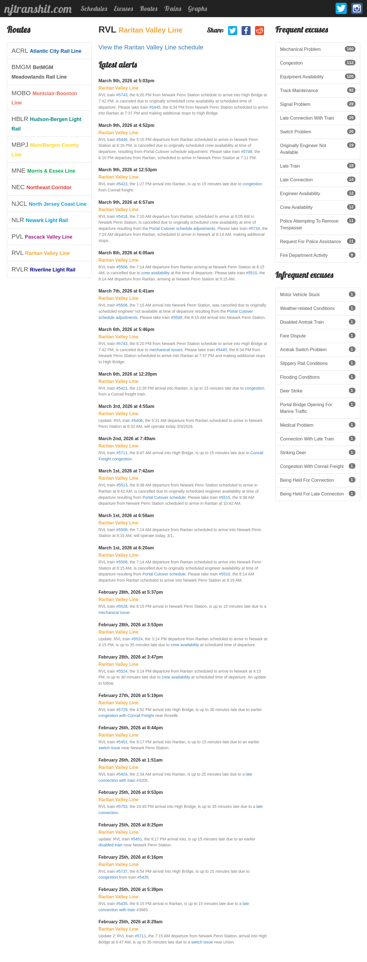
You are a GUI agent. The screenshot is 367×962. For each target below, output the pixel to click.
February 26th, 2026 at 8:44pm (130, 727)
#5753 (121, 806)
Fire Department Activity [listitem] (317, 255)
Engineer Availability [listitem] (317, 193)
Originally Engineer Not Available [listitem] (317, 148)
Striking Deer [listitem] (317, 452)
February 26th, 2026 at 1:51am (130, 760)
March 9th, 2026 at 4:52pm (126, 125)
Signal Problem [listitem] (317, 104)
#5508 (121, 267)
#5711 (121, 453)
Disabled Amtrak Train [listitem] (317, 322)
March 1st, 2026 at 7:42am (126, 471)
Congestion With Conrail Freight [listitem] (317, 466)
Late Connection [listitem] (317, 179)
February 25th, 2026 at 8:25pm (130, 824)
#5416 (121, 216)
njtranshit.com (38, 9)
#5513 (121, 485)
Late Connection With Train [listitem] (317, 117)
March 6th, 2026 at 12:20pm (127, 374)
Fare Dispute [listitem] (317, 335)
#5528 (121, 606)
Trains (172, 8)
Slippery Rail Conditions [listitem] (317, 363)
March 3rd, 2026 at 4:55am (126, 406)
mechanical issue (113, 612)
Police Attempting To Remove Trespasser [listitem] (317, 224)
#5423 (121, 184)
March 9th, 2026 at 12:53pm (127, 169)
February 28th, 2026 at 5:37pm (130, 592)
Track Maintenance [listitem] (317, 90)
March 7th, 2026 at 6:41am (126, 291)
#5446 (121, 139)
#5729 (121, 709)
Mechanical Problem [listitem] (317, 49)
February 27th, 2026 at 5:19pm (130, 695)
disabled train (110, 845)
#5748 (246, 151)
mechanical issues (166, 350)
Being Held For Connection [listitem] (317, 480)
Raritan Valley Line (151, 30)
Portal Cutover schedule (164, 497)
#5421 (121, 388)
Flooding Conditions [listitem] (317, 377)
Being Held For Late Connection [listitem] (317, 493)
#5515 (224, 497)
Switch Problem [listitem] (317, 131)
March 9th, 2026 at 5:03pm (126, 80)
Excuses (123, 8)
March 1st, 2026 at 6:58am (126, 515)
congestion (252, 184)
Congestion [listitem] (317, 62)
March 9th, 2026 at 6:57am (126, 202)
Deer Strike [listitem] (317, 390)
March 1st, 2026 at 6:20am (126, 547)
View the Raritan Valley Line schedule (150, 47)
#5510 (251, 273)
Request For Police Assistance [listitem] (317, 241)
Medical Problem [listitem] (317, 425)
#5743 (121, 95)
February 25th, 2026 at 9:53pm (130, 792)
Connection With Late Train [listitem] (317, 438)
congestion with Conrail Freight (126, 715)
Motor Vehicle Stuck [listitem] (317, 294)
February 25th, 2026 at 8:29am (130, 921)
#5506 (121, 305)
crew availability (155, 273)
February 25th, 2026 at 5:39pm (130, 889)
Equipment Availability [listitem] (317, 76)
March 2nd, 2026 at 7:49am (126, 438)
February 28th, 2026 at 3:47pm (130, 657)
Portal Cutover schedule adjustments (182, 228)
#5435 (142, 877)
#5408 (137, 420)
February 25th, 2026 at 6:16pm (130, 857)
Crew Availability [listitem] (317, 207)
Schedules (94, 8)
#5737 (121, 871)
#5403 (121, 774)
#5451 (121, 742)
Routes (148, 8)
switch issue (109, 748)
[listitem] (49, 50)
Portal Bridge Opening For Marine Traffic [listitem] (317, 407)
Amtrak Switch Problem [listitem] (317, 349)
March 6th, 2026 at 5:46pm (126, 329)
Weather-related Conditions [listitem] (317, 308)
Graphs (197, 8)
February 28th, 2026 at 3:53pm (130, 624)
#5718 (254, 228)
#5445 (154, 107)
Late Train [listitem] (317, 165)
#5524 (137, 639)
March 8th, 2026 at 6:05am (126, 252)
